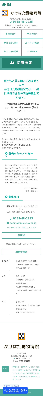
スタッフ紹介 (32, 43)
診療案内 (32, 34)
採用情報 (32, 51)
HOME (5, 369)
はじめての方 (11, 43)
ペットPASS (25, 373)
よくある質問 (11, 51)
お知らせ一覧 (32, 376)
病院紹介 (11, 34)
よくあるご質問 (30, 370)
